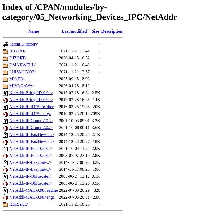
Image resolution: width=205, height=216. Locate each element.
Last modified (74, 31)
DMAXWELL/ (22, 65)
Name (33, 31)
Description (112, 31)
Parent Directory (23, 44)
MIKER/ (16, 79)
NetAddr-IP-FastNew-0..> (31, 134)
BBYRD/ (17, 51)
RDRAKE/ (18, 204)
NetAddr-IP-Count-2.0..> (31, 120)
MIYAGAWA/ (21, 86)
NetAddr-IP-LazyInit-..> (30, 162)
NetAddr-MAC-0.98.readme (33, 190)
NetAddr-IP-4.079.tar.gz (30, 113)
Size (95, 31)
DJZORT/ (17, 58)
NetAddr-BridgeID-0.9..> (31, 92)
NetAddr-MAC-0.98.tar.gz (32, 197)
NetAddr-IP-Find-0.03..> (30, 148)
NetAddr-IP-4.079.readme (31, 106)
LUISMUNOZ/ (22, 72)
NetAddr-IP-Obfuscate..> (31, 176)
